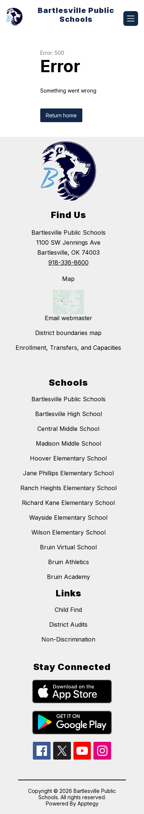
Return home (61, 115)
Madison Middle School (68, 443)
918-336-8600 (68, 262)
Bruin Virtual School (68, 547)
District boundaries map (68, 332)
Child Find (68, 609)
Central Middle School (68, 428)
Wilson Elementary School (68, 532)
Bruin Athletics (68, 562)
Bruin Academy (68, 576)
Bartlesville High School (68, 414)
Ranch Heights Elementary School (68, 488)
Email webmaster (68, 318)
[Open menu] (130, 18)
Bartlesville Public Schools (68, 399)
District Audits (68, 624)
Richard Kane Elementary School (68, 502)
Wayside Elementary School (68, 517)
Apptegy (88, 803)
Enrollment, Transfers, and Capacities (68, 347)
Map (68, 278)
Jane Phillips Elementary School (68, 473)
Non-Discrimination (68, 639)
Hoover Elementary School (68, 458)
